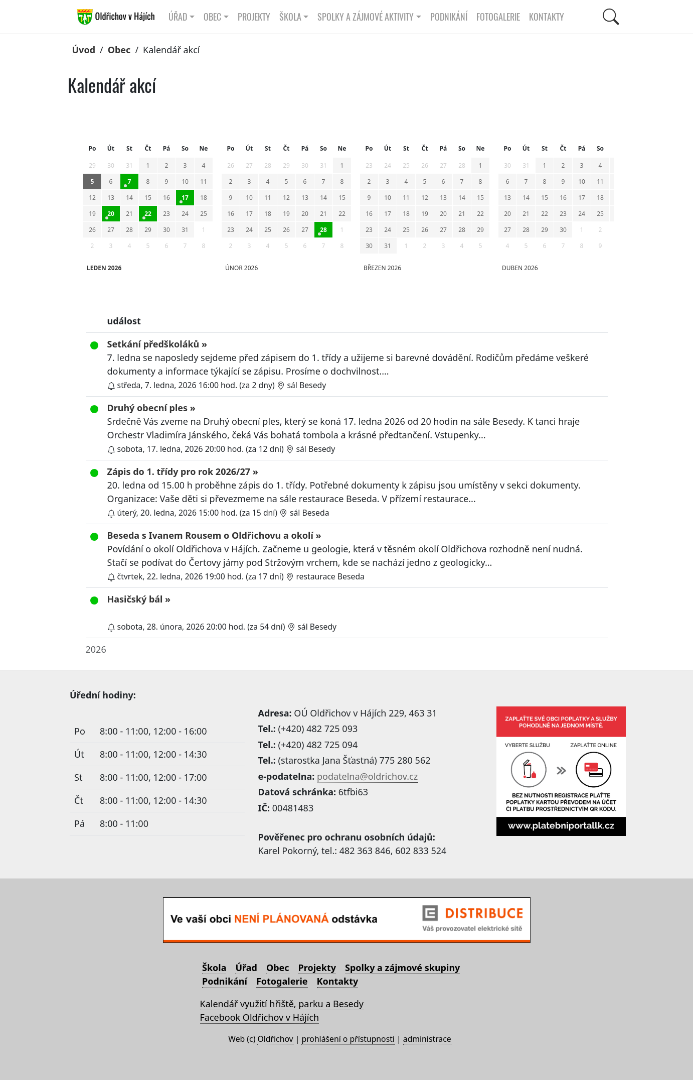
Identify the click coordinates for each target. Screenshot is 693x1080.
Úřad (246, 968)
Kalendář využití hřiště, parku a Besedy (282, 1004)
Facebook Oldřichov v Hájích (259, 1017)
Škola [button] (290, 17)
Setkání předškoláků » (157, 344)
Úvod (84, 50)
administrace (427, 1038)
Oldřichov (275, 1038)
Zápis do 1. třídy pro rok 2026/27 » (182, 471)
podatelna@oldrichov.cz (367, 776)
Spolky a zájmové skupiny (402, 968)
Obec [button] (212, 17)
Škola (214, 968)
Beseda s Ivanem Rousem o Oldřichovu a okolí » (214, 535)
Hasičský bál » (139, 599)
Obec (119, 50)
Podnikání (448, 17)
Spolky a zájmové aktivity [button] (365, 17)
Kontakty (546, 17)
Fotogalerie (498, 17)
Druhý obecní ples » (151, 408)
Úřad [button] (177, 17)
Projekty (254, 17)
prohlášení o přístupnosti (347, 1038)
